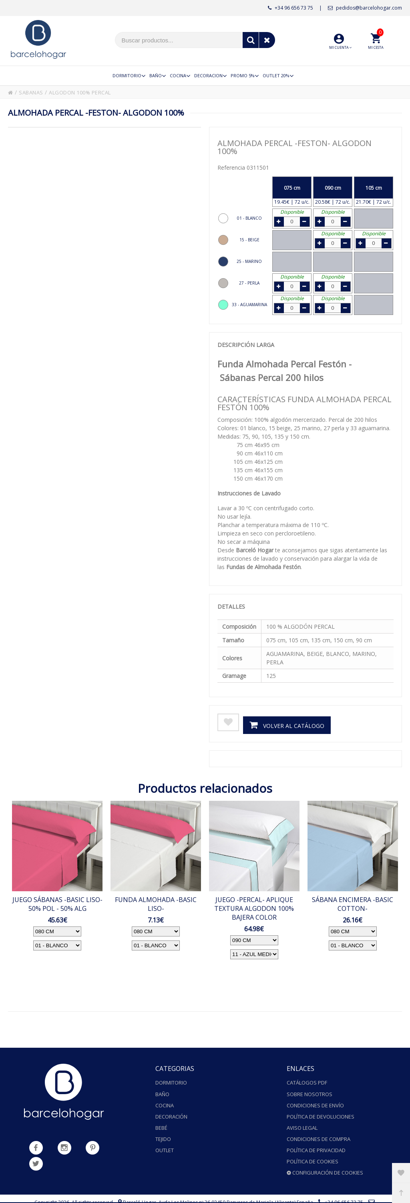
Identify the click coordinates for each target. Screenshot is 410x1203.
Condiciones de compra (318, 1129)
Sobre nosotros (309, 1092)
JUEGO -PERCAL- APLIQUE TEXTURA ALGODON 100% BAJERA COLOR (254, 908)
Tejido (163, 1129)
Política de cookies (312, 1148)
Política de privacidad (316, 1139)
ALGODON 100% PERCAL (87, 92)
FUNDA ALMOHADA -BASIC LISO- (156, 903)
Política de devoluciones (320, 1111)
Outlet (164, 1139)
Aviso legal (302, 1120)
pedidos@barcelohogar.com (365, 7)
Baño (162, 1092)
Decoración (171, 1111)
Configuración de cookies (325, 1157)
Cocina (164, 1101)
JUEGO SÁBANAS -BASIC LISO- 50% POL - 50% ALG (57, 903)
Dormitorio (171, 1082)
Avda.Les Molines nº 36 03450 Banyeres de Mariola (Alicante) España (236, 1186)
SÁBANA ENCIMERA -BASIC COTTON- (352, 903)
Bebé (161, 1120)
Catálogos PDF (307, 1082)
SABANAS (32, 92)
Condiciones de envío (315, 1101)
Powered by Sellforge (241, 1194)
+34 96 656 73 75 (290, 7)
